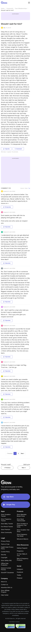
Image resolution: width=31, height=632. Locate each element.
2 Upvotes (6, 417)
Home (2, 8)
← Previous (9, 453)
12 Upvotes (7, 207)
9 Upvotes (6, 226)
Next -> (24, 467)
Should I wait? (6, 464)
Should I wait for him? (7, 10)
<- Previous (7, 467)
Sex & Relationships (21, 8)
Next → (23, 453)
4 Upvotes (6, 263)
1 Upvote (6, 148)
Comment (18, 148)
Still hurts (26, 464)
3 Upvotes (6, 320)
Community (9, 8)
